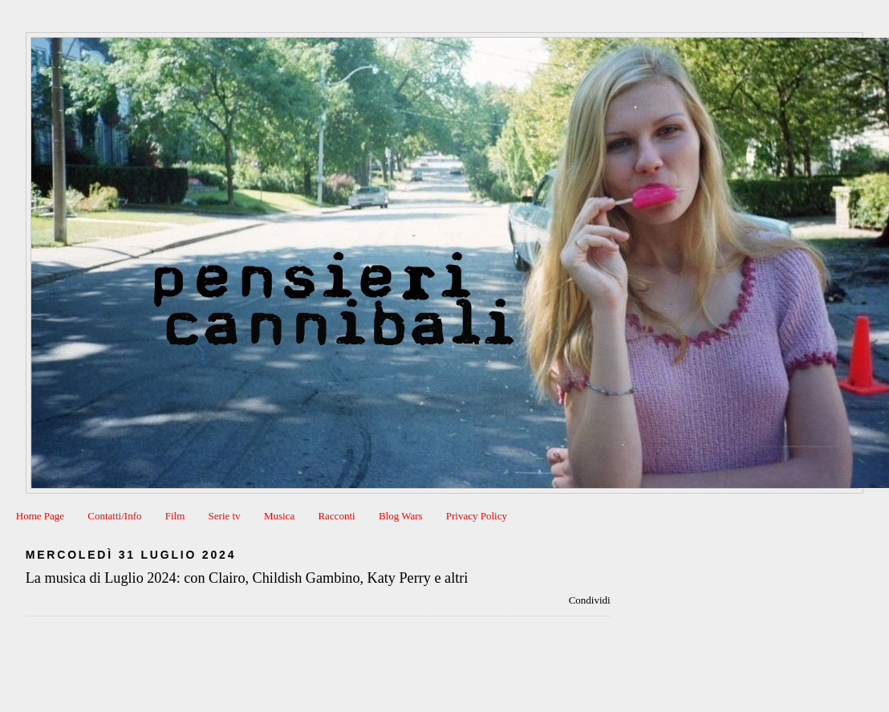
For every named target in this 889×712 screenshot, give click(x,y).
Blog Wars (401, 516)
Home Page (40, 516)
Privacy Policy (476, 516)
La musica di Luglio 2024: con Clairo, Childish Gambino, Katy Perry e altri (247, 578)
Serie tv (225, 516)
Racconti (336, 516)
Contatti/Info (114, 516)
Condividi (590, 600)
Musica (279, 516)
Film (175, 516)
